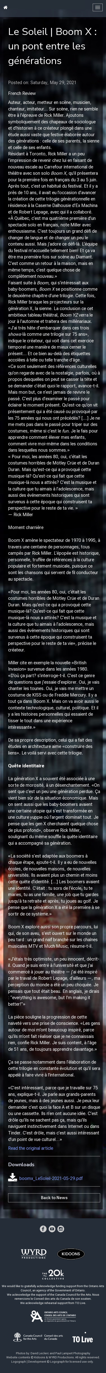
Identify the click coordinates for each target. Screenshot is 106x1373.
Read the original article (30, 1148)
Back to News (54, 1197)
